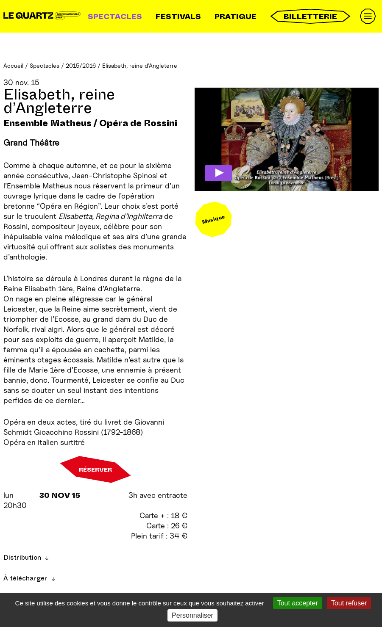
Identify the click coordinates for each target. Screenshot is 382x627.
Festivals (178, 16)
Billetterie (310, 16)
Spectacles (115, 16)
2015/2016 (81, 65)
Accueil (13, 65)
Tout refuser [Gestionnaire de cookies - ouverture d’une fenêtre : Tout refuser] (349, 603)
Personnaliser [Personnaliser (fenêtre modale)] (192, 615)
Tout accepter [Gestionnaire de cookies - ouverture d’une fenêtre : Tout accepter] (297, 603)
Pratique (236, 16)
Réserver (95, 469)
